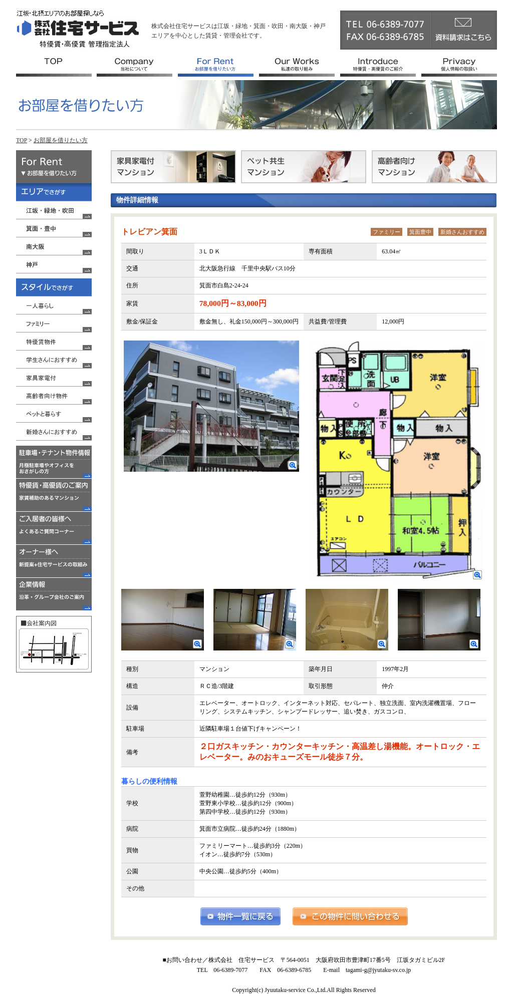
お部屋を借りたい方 (61, 140)
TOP (21, 140)
